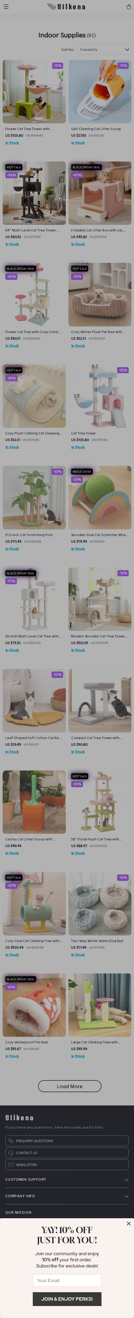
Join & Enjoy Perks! (67, 1299)
